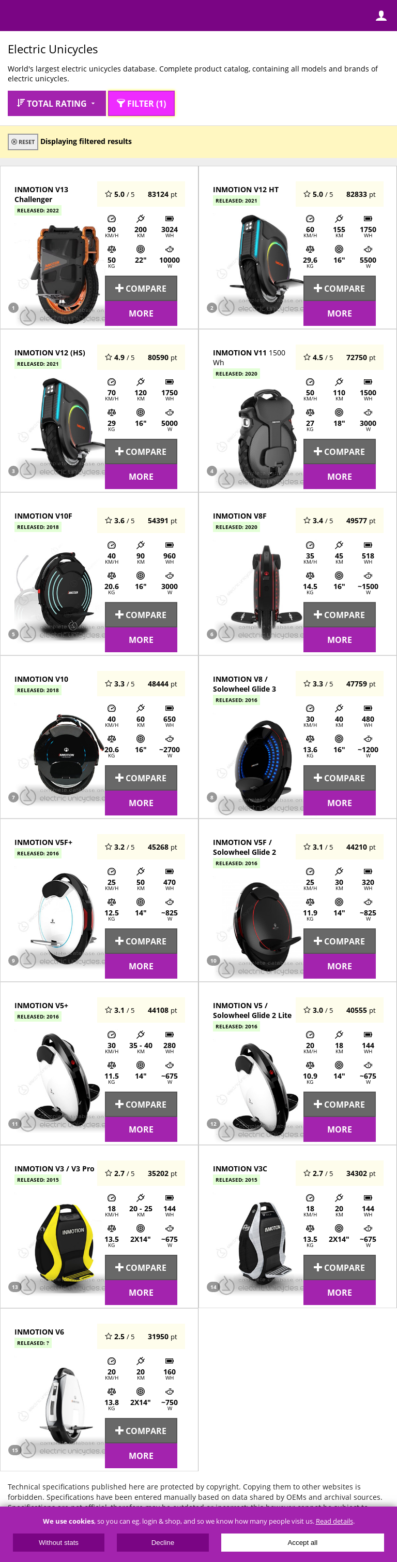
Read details (334, 1521)
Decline (162, 1542)
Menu (15, 15)
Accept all (302, 1542)
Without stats (59, 1542)
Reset (23, 141)
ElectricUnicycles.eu (75, 16)
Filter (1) (141, 103)
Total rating (57, 103)
